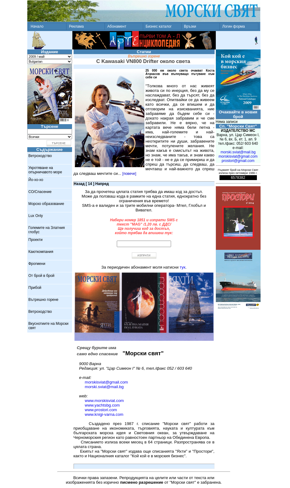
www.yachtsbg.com (102, 405)
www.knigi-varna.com (104, 414)
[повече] (129, 173)
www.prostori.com (101, 409)
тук (182, 267)
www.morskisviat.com (104, 400)
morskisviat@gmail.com (106, 382)
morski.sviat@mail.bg (104, 386)
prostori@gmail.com (238, 161)
